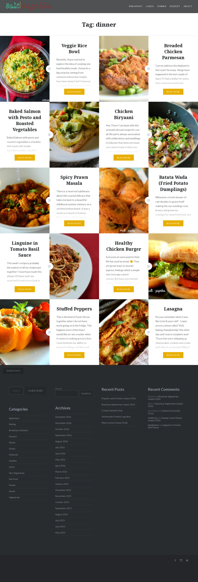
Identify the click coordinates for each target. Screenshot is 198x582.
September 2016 (63, 435)
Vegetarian (14, 497)
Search (58, 388)
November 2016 (63, 423)
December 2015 (63, 490)
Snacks (12, 485)
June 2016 (60, 453)
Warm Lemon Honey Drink (115, 422)
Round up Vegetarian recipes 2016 (118, 404)
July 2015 (60, 520)
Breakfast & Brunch (18, 430)
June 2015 (60, 526)
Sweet (12, 491)
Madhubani (153, 425)
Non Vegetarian (16, 473)
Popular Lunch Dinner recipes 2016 (119, 398)
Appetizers (14, 418)
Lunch (150, 6)
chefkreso (153, 418)
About (188, 6)
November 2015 (63, 496)
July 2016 (60, 447)
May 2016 (60, 459)
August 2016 (61, 441)
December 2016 (63, 417)
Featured (13, 454)
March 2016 (61, 471)
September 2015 (63, 508)
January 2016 (62, 484)
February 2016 (62, 477)
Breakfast (136, 6)
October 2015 (62, 502)
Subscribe (35, 390)
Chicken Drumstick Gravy (164, 412)
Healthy (13, 460)
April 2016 (60, 465)
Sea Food (13, 479)
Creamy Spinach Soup (112, 410)
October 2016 (62, 429)
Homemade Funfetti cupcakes (116, 416)
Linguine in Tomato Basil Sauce (164, 426)
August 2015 (61, 514)
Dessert (175, 6)
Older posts (13, 370)
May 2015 (60, 532)
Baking (12, 424)
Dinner (162, 6)
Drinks (12, 448)
